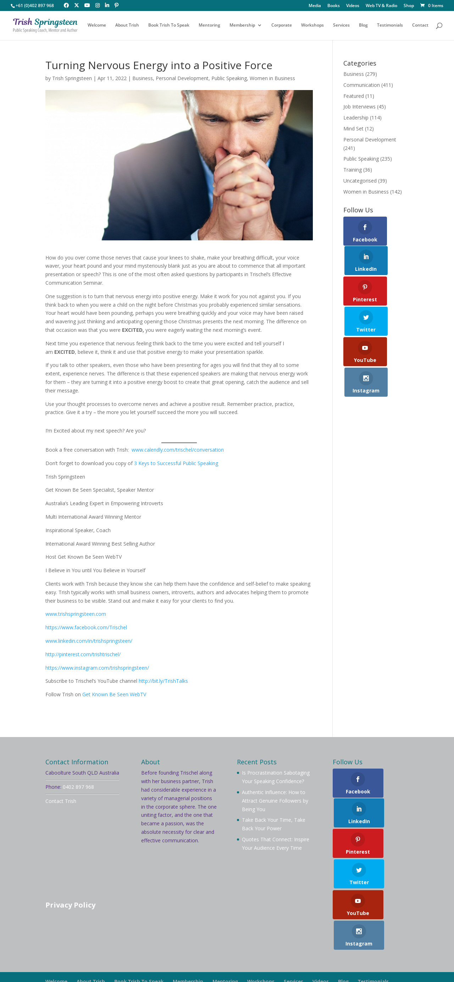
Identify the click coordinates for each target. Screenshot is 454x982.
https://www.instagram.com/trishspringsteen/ (97, 667)
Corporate (281, 25)
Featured (353, 96)
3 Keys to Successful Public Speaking (175, 463)
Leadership (356, 117)
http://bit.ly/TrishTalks (163, 680)
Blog (363, 25)
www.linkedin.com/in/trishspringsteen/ (88, 640)
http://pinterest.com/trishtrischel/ (83, 654)
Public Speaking (229, 78)
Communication (361, 85)
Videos (352, 6)
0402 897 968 (78, 786)
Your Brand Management (238, 966)
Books (333, 6)
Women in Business (272, 78)
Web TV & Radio (381, 6)
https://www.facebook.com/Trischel (86, 627)
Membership (242, 25)
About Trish (127, 25)
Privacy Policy (70, 905)
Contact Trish (60, 801)
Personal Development (182, 78)
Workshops (312, 25)
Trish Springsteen (72, 78)
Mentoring (209, 25)
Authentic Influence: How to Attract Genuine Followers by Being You (275, 801)
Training (352, 169)
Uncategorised (360, 180)
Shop (409, 6)
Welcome (97, 25)
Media (315, 6)
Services (341, 25)
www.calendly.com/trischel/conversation (178, 449)
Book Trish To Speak (168, 25)
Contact (420, 25)
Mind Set (353, 128)
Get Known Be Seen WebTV (114, 694)
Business (142, 78)
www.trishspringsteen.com (75, 613)
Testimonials (390, 25)
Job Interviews (359, 106)
